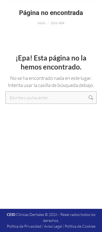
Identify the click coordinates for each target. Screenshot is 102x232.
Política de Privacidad (24, 226)
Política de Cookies (80, 226)
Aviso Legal (53, 226)
